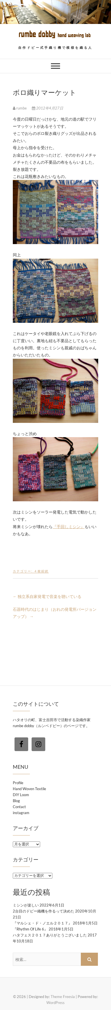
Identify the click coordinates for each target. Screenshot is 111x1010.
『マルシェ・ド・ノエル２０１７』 (42, 923)
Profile (18, 782)
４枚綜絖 (41, 571)
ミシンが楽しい (26, 905)
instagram (21, 812)
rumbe (20, 108)
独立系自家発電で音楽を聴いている (47, 596)
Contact (19, 806)
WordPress (55, 1002)
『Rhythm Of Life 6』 (30, 929)
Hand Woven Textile (29, 788)
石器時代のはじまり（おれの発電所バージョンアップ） (54, 613)
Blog (16, 800)
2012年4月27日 (47, 108)
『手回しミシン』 (69, 526)
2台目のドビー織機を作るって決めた (43, 911)
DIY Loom (21, 794)
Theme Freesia (63, 996)
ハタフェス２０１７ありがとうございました (50, 935)
